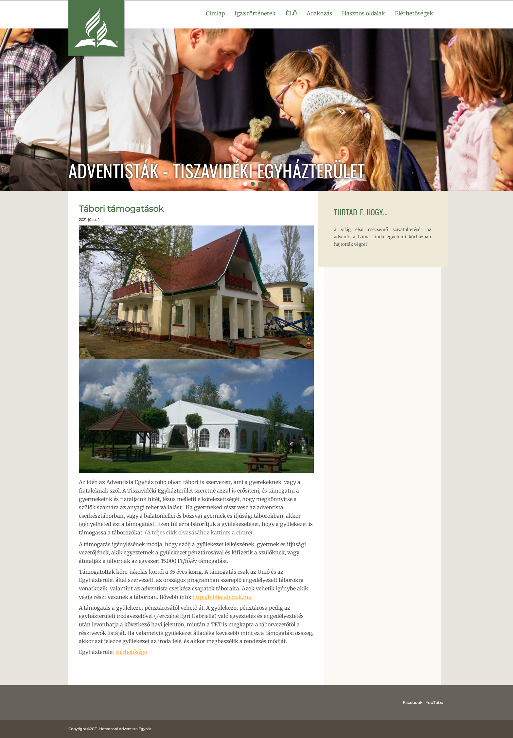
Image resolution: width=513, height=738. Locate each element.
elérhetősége (131, 652)
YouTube (434, 702)
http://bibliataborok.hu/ (222, 597)
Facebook (412, 702)
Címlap (215, 13)
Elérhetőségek (414, 13)
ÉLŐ (291, 13)
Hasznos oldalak (363, 13)
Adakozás (319, 13)
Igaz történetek (255, 13)
